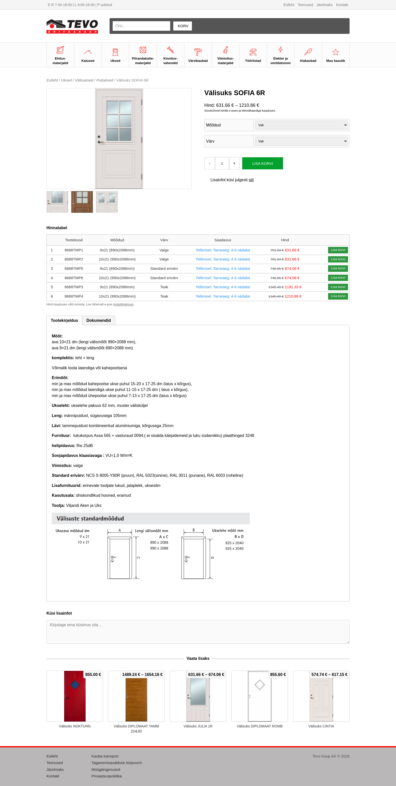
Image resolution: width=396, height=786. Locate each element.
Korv (183, 26)
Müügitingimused (105, 769)
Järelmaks (324, 5)
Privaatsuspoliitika (106, 776)
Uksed (66, 80)
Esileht (289, 5)
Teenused (305, 5)
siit (251, 180)
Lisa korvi (262, 163)
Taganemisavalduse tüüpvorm (116, 763)
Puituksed (104, 80)
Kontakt (342, 5)
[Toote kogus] (222, 163)
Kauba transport (104, 756)
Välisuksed (84, 80)
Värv (210, 141)
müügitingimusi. (123, 304)
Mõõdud (213, 125)
